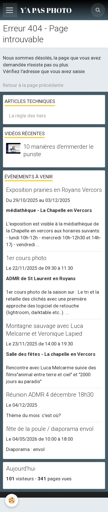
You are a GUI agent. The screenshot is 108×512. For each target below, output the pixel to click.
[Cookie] (11, 500)
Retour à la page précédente (33, 85)
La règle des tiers (27, 116)
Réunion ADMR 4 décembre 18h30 (50, 394)
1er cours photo (26, 258)
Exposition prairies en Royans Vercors (54, 189)
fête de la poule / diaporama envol (50, 428)
